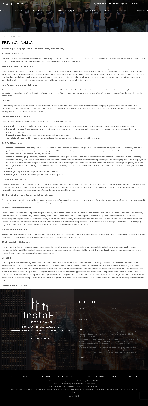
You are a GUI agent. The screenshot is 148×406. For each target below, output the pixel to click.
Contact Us (142, 10)
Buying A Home (40, 10)
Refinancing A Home (68, 10)
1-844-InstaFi (104, 4)
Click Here (90, 383)
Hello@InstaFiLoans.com (49, 327)
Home (3, 10)
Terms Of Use (30, 389)
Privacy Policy (118, 352)
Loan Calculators (98, 10)
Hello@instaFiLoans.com (128, 4)
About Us (121, 10)
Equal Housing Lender (73, 389)
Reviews (19, 10)
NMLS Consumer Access (49, 389)
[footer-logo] (40, 310)
